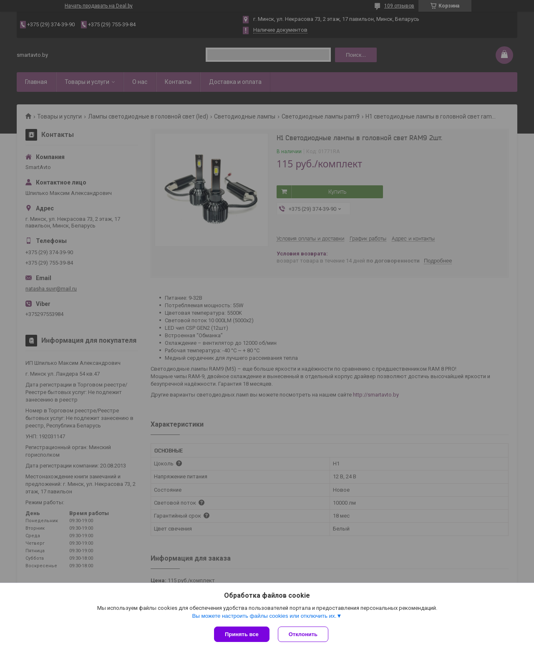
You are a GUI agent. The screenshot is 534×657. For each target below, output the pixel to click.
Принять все (242, 634)
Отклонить (303, 634)
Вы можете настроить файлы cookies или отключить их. (264, 616)
